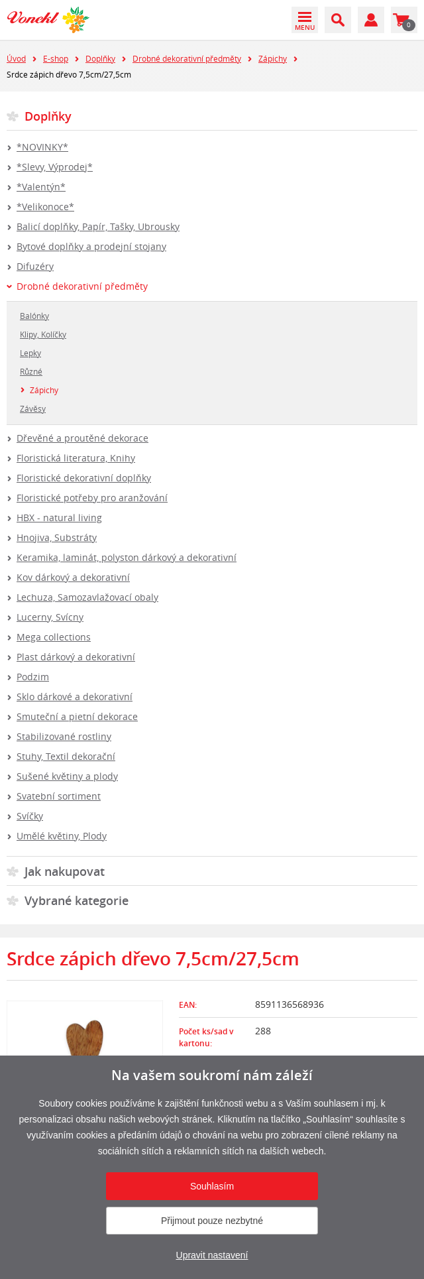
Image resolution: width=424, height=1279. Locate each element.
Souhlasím (212, 1186)
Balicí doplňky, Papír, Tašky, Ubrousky (98, 226)
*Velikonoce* (45, 206)
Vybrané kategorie (77, 900)
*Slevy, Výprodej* (55, 166)
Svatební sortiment (59, 796)
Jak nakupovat (65, 871)
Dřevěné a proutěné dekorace (82, 438)
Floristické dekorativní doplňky (84, 477)
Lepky (30, 352)
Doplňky (100, 58)
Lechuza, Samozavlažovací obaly (87, 597)
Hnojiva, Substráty (57, 537)
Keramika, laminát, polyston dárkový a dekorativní (127, 557)
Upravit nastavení (212, 1255)
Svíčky (30, 816)
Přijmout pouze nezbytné (212, 1220)
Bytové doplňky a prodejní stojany (91, 246)
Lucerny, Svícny (50, 617)
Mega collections (54, 637)
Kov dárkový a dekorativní (73, 577)
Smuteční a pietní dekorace (77, 716)
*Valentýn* (41, 186)
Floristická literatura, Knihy (76, 458)
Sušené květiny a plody (67, 776)
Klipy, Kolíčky (43, 334)
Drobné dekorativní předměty (186, 58)
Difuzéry (35, 266)
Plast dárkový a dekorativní (76, 656)
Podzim (33, 676)
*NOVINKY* (42, 147)
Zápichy (272, 58)
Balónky (34, 315)
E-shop (55, 58)
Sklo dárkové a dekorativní (74, 696)
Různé (31, 371)
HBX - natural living (59, 517)
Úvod (16, 58)
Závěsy (33, 408)
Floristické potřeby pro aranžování (92, 497)
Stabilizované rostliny (64, 736)
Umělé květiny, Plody (62, 835)
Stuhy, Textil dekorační (66, 756)
